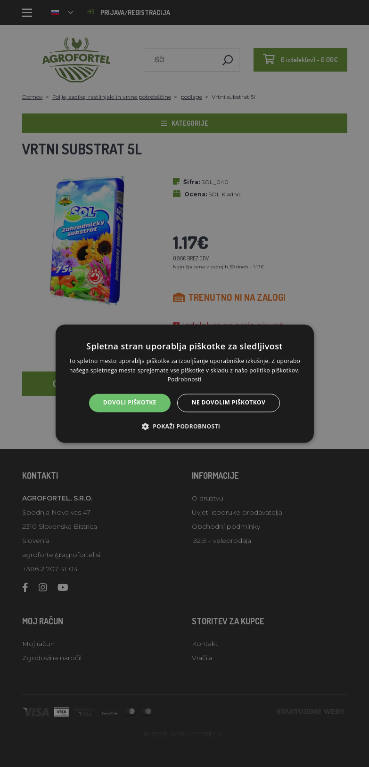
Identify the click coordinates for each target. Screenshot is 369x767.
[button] (184, 426)
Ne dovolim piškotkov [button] (228, 403)
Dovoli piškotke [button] (129, 403)
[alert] (184, 383)
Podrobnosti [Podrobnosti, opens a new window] (184, 380)
